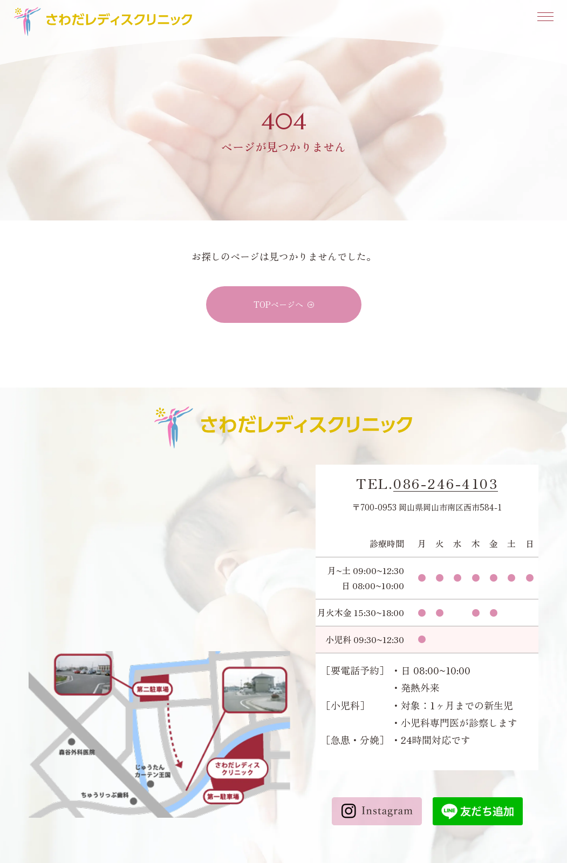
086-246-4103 (445, 483)
